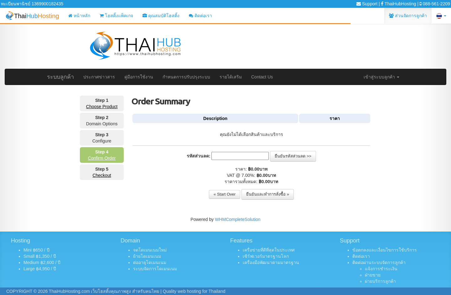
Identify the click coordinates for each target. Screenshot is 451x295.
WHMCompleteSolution (238, 219)
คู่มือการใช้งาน (138, 76)
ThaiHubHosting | (399, 3)
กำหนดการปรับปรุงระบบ (186, 76)
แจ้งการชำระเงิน (381, 268)
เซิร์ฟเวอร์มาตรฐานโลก (266, 256)
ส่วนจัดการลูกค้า (408, 15)
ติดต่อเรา (200, 15)
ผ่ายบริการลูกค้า (380, 281)
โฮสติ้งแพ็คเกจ (116, 15)
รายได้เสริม (231, 76)
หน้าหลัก (79, 15)
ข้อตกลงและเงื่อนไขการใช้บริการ (384, 250)
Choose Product (101, 106)
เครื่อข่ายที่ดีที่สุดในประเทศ (269, 250)
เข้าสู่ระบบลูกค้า (381, 76)
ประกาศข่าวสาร (99, 76)
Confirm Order (102, 158)
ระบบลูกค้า (60, 77)
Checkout (101, 175)
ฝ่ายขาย (373, 275)
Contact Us (262, 76)
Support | (368, 3)
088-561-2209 (435, 3)
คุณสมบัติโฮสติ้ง (161, 15)
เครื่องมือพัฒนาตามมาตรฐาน (271, 262)
